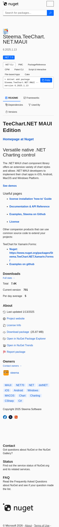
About (28, 525)
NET (31, 385)
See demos (10, 185)
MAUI (8, 385)
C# (20, 400)
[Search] (50, 13)
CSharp (9, 400)
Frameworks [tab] (31, 97)
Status (8, 461)
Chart (22, 395)
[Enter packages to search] (25, 13)
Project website (16, 318)
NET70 (20, 385)
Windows (33, 390)
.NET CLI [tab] (9, 64)
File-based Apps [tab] (12, 74)
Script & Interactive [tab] (37, 69)
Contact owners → (12, 366)
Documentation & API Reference (30, 206)
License (14, 221)
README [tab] (11, 97)
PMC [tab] (20, 64)
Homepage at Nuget (18, 139)
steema (14, 372)
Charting (35, 395)
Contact (9, 445)
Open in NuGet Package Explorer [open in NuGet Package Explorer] (26, 338)
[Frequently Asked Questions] (6, 477)
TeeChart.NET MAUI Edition (27, 127)
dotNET (43, 385)
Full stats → (9, 278)
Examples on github (22, 264)
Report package (16, 351)
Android (18, 390)
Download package (18, 332)
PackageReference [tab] (37, 64)
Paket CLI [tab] (19, 69)
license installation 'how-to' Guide (31, 198)
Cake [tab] (27, 74)
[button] (46, 80)
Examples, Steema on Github (28, 214)
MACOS (10, 395)
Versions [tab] (11, 112)
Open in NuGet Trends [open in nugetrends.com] (20, 345)
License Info (14, 325)
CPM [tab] (7, 69)
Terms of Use (41, 525)
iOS (7, 390)
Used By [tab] (34, 104)
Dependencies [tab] (14, 104)
